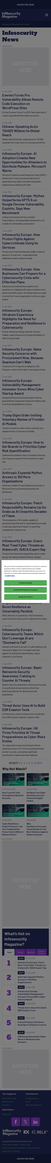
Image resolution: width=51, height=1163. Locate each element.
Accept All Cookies (25, 597)
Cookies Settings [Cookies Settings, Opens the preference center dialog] (25, 583)
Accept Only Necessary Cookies (25, 590)
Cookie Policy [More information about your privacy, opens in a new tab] (10, 576)
